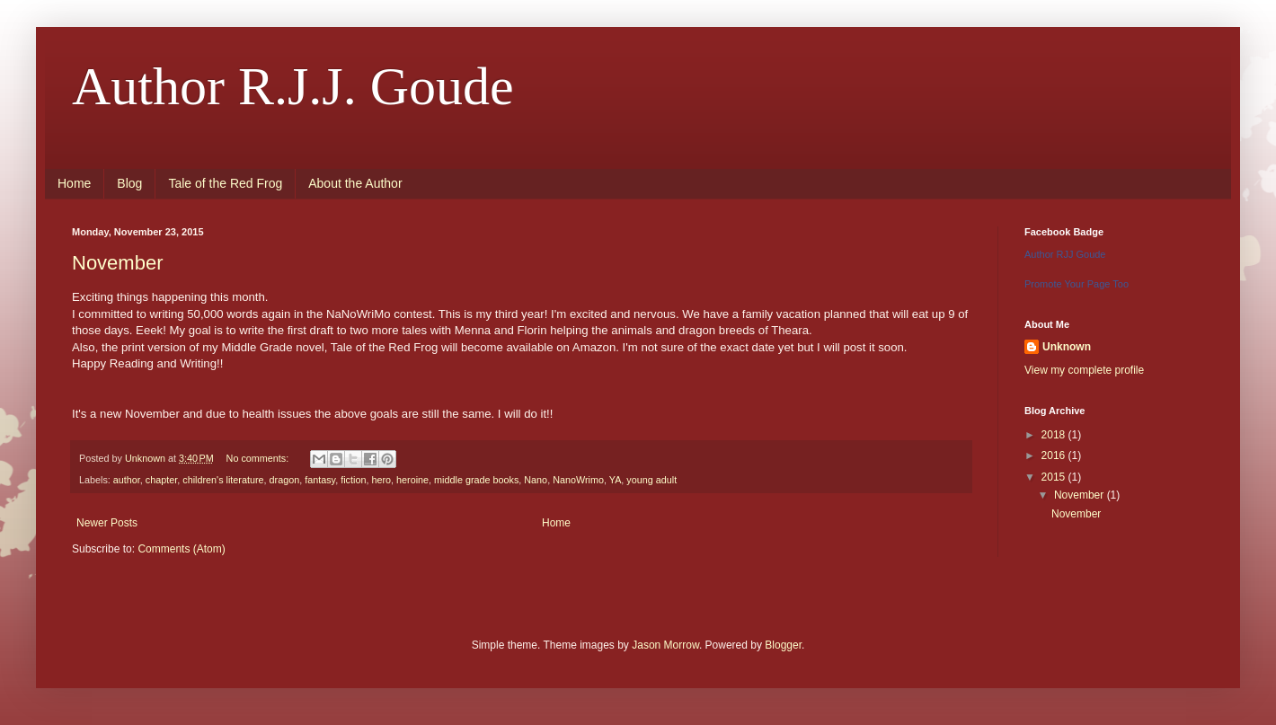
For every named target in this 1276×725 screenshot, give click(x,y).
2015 (1054, 477)
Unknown (1066, 346)
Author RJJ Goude (1065, 254)
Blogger (783, 645)
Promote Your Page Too (1076, 284)
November (117, 263)
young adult (651, 479)
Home (74, 183)
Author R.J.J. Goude (293, 86)
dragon (285, 479)
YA (615, 479)
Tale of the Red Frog (225, 183)
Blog (129, 183)
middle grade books (476, 479)
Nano (535, 479)
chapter (161, 479)
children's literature (222, 479)
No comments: (259, 458)
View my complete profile (1084, 370)
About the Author (355, 183)
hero (381, 479)
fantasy (320, 479)
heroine (412, 479)
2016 (1054, 455)
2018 (1054, 435)
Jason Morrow (665, 645)
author (126, 479)
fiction (353, 479)
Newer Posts (106, 523)
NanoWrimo (578, 479)
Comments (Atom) (181, 549)
